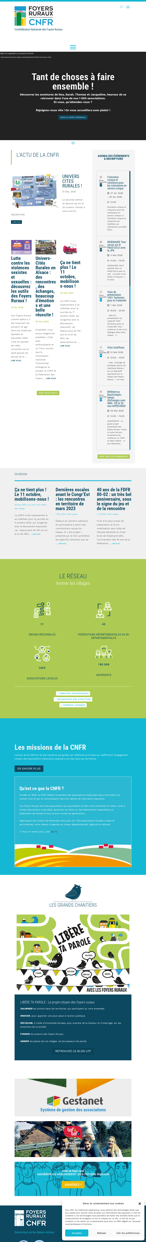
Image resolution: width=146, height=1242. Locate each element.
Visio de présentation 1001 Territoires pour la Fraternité (116, 296)
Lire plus (16, 360)
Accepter (77, 1233)
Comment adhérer (74, 705)
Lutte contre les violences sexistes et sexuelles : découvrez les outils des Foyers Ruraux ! (21, 279)
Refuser (101, 1233)
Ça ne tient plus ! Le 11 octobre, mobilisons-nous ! (70, 274)
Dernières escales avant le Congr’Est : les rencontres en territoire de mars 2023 (73, 499)
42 (101, 400)
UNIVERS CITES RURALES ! (72, 181)
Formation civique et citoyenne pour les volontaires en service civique (117, 182)
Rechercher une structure (74, 699)
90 (101, 355)
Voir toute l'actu (48, 393)
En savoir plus (29, 768)
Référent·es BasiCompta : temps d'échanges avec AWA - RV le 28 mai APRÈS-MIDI (116, 399)
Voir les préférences (128, 1233)
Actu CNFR (41, 505)
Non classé (20, 508)
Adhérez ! (73, 1185)
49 (101, 250)
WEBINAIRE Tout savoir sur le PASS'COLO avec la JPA (116, 246)
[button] (139, 1203)
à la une (31, 505)
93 (101, 300)
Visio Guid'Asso (115, 347)
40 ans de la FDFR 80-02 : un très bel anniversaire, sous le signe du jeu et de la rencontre (114, 499)
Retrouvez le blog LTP (73, 1051)
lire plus (16, 222)
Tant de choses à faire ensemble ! (73, 81)
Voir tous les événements (113, 456)
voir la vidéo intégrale (73, 117)
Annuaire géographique (74, 693)
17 (101, 185)
